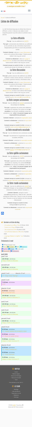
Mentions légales (16, 391)
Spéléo (4, 258)
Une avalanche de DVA (10, 239)
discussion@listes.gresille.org (20, 107)
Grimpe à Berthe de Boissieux (10, 270)
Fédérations (16, 413)
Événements (15, 261)
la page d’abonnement (25, 62)
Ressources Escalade (16, 395)
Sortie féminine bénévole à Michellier (14, 241)
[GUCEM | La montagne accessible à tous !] (16, 7)
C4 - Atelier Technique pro (9, 359)
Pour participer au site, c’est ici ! (16, 400)
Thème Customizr (19, 425)
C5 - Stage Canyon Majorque (10, 285)
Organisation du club (16, 411)
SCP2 (3, 294)
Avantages (16, 407)
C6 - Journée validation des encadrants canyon (14, 341)
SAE (17, 256)
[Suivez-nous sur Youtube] (5, 21)
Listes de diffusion (16, 409)
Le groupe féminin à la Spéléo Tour (13, 245)
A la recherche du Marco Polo (12, 235)
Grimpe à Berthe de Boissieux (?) (11, 307)
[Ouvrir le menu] (29, 20)
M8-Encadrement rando (8, 302)
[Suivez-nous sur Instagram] (3, 21)
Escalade (10, 256)
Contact (16, 389)
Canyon (11, 258)
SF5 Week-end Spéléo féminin (10, 345)
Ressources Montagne (16, 393)
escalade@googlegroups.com (20, 159)
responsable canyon (27, 127)
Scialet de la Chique (9, 237)
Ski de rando (20, 258)
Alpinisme (23, 256)
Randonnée (5, 261)
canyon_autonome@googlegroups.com (20, 136)
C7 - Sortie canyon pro (8, 364)
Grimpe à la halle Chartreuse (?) (10, 350)
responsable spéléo (27, 180)
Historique (16, 415)
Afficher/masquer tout (8, 254)
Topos (16, 397)
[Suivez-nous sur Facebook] (2, 21)
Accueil (3, 27)
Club (4, 256)
